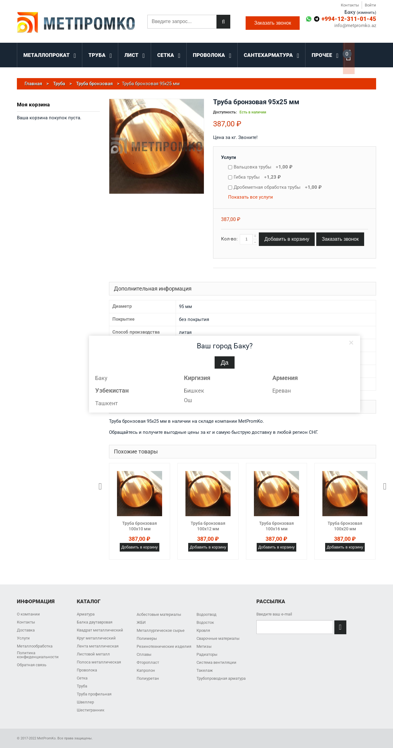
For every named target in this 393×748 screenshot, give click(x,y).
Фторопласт (148, 662)
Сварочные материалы (217, 638)
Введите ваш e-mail (274, 614)
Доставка (26, 630)
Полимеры (147, 638)
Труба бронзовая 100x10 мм (139, 526)
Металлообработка (35, 646)
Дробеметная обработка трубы (278, 187)
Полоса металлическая (99, 662)
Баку (101, 378)
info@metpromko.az (355, 25)
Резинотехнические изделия (164, 646)
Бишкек (194, 390)
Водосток (205, 622)
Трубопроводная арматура (221, 678)
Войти (370, 5)
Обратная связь (31, 665)
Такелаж (204, 670)
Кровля (203, 630)
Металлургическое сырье (161, 630)
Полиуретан (148, 678)
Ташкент (106, 403)
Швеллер (85, 702)
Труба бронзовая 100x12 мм (208, 526)
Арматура (86, 614)
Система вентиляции (216, 662)
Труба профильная (94, 694)
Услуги (228, 157)
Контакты (350, 5)
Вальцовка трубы (263, 167)
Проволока (87, 670)
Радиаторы (206, 654)
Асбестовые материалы (159, 614)
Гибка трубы (257, 177)
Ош (188, 400)
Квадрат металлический (100, 630)
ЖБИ (141, 622)
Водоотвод (206, 614)
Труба (82, 686)
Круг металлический (96, 638)
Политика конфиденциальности (38, 655)
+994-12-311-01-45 (348, 18)
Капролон (146, 670)
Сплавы (144, 654)
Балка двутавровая (94, 622)
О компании (28, 614)
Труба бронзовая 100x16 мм (276, 526)
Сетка (82, 678)
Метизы (204, 646)
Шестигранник (90, 710)
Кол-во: (229, 239)
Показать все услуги (250, 197)
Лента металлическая (98, 646)
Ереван (281, 390)
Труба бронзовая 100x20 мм (345, 526)
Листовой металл (93, 654)
